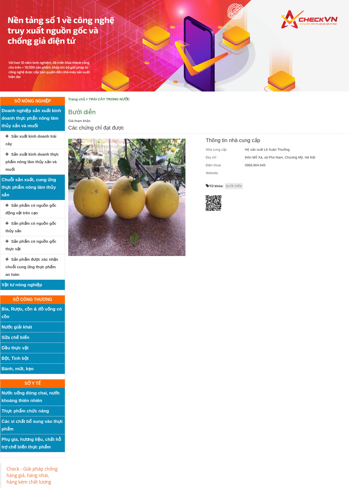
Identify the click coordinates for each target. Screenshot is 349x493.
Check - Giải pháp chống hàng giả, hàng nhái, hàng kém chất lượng (32, 475)
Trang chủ (76, 99)
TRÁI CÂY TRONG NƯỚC (109, 99)
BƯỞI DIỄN (234, 186)
